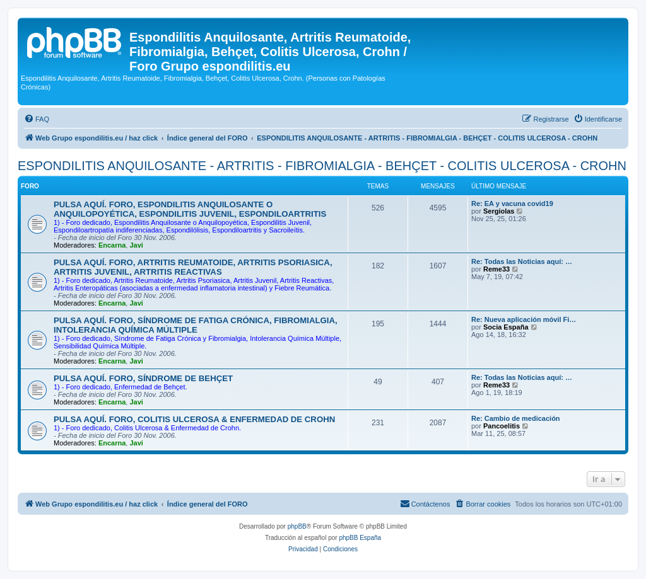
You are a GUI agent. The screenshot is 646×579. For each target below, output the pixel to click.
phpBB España (360, 537)
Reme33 (496, 269)
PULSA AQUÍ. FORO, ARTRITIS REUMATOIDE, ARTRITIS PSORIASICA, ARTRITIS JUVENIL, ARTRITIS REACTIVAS (193, 267)
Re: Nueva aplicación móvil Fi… (523, 319)
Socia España (506, 327)
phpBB (297, 526)
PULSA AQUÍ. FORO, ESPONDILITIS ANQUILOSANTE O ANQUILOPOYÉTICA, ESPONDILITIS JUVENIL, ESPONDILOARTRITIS (190, 209)
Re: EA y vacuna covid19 (512, 203)
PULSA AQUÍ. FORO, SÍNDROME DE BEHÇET (143, 378)
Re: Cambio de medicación (515, 418)
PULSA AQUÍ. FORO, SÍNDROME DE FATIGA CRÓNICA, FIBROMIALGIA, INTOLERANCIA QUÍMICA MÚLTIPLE (196, 325)
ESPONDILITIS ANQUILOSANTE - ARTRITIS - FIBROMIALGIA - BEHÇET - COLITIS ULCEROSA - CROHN (322, 166)
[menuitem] (36, 119)
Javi (136, 245)
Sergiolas (499, 211)
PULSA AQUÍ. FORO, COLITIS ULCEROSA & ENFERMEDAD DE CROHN (194, 419)
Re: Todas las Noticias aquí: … (521, 261)
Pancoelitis (501, 426)
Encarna (112, 245)
